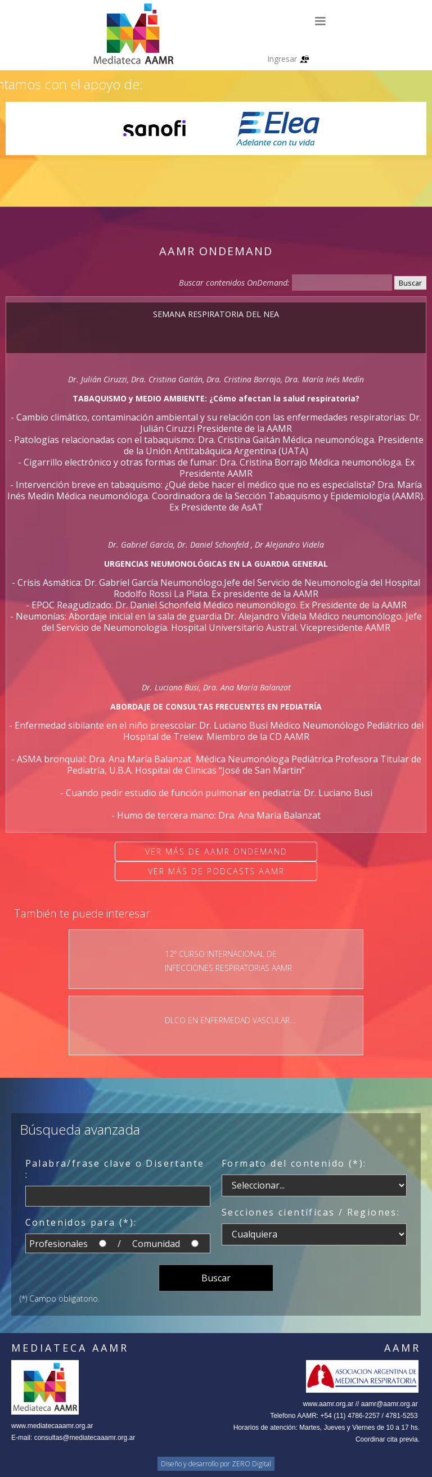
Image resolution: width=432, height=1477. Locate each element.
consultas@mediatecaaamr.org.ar (85, 1438)
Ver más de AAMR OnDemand (216, 851)
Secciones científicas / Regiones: (311, 1212)
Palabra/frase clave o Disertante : (115, 1169)
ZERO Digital (251, 1464)
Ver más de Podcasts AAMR (216, 871)
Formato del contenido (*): (294, 1163)
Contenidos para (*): (81, 1222)
